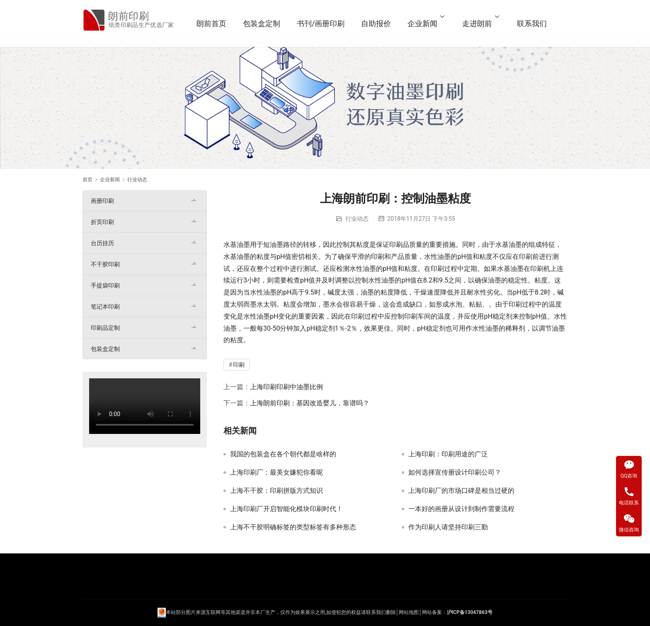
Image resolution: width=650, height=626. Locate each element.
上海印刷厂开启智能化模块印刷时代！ (286, 509)
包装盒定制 (272, 23)
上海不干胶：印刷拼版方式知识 (276, 490)
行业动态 (357, 218)
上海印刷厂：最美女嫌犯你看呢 (276, 472)
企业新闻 (433, 23)
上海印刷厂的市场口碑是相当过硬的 (461, 490)
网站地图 (409, 612)
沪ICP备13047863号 (469, 612)
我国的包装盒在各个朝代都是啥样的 (283, 454)
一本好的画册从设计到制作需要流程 (461, 509)
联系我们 (542, 23)
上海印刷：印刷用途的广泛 (448, 454)
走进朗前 (487, 23)
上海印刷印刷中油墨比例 (286, 387)
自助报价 (386, 23)
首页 (87, 180)
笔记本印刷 (105, 306)
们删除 (388, 612)
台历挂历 (102, 243)
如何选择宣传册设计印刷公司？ (454, 472)
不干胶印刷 (105, 264)
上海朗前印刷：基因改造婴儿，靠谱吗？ (309, 403)
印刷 (396, 244)
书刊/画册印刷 (331, 23)
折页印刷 (102, 222)
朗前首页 (222, 23)
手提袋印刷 (105, 285)
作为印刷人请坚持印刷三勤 (448, 527)
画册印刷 (102, 200)
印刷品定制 (105, 327)
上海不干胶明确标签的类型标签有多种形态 (293, 527)
